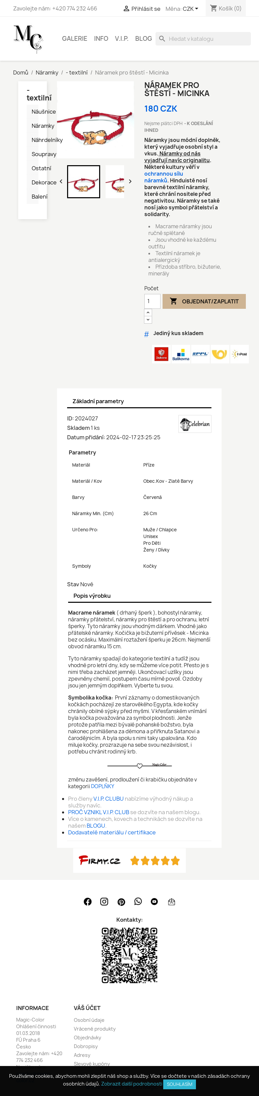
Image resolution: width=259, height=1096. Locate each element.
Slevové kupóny (92, 1064)
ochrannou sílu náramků (163, 177)
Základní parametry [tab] (98, 401)
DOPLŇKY (102, 786)
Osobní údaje (89, 1020)
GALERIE (74, 38)
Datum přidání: (86, 437)
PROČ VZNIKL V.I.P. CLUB (98, 812)
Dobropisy (86, 1046)
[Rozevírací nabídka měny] (192, 9)
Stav (73, 584)
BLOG (143, 38)
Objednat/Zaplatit (204, 301)
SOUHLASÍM (179, 1084)
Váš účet (87, 1008)
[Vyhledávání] (203, 39)
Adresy (82, 1055)
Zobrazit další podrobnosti (131, 1083)
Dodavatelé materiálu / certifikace (112, 832)
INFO (101, 38)
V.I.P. (121, 38)
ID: (70, 418)
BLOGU (96, 825)
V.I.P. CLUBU (108, 798)
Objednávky (87, 1037)
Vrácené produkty (95, 1029)
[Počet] (152, 301)
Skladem (78, 427)
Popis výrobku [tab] (92, 595)
